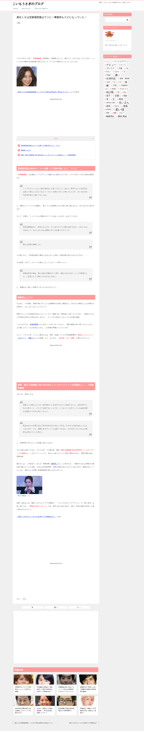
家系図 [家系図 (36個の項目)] (114, 89)
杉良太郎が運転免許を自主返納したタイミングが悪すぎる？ (23, 710)
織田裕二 (54, 464)
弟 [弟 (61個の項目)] (118, 92)
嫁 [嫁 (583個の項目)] (107, 85)
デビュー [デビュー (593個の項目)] (111, 64)
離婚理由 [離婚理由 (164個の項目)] (110, 116)
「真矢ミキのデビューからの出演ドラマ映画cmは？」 (37, 516)
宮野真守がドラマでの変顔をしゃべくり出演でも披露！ (23, 689)
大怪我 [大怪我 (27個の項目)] (108, 82)
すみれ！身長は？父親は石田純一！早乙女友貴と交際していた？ (45, 710)
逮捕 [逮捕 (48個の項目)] (114, 113)
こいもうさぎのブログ (28, 3)
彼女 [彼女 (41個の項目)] (125, 92)
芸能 (18, 23)
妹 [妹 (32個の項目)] (114, 82)
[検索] (117, 20)
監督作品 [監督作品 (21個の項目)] (117, 106)
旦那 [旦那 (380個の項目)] (117, 95)
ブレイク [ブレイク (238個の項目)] (110, 68)
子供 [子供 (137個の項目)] (115, 85)
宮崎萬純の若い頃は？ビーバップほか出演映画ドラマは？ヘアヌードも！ (66, 689)
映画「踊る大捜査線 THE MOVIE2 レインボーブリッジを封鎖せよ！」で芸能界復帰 (48, 155)
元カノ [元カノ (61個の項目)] (108, 71)
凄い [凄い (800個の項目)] (117, 75)
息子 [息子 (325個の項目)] (108, 95)
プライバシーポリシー (41, 8)
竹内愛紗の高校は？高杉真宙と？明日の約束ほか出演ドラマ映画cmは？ (45, 689)
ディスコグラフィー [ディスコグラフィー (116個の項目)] (122, 61)
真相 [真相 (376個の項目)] (125, 106)
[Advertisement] (56, 39)
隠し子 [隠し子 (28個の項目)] (122, 113)
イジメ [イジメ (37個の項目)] (108, 61)
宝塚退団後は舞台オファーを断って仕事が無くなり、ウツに (40, 145)
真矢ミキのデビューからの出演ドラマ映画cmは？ (83, 723)
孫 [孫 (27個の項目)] (106, 89)
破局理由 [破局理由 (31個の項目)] (108, 109)
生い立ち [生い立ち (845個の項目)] (124, 102)
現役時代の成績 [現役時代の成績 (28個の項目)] (110, 102)
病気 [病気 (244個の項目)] (108, 106)
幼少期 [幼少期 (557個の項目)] (110, 92)
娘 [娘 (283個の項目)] (126, 82)
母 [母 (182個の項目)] (107, 99)
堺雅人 (30, 338)
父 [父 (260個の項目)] (113, 99)
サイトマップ (26, 8)
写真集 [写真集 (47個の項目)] (108, 75)
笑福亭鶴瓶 (34, 324)
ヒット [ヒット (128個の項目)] (123, 65)
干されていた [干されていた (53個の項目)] (124, 89)
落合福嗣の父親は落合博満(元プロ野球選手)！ (66, 709)
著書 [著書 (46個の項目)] (107, 113)
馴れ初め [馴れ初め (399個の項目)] (122, 116)
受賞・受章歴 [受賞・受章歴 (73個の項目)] (124, 78)
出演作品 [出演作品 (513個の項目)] (111, 78)
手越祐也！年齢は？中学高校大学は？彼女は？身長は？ (88, 710)
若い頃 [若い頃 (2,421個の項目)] (119, 109)
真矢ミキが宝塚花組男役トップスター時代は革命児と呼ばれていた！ (34, 723)
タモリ (20, 338)
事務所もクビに (26, 150)
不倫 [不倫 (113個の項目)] (120, 68)
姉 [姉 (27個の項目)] (120, 82)
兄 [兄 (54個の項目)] (124, 71)
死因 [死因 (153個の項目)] (125, 96)
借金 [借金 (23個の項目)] (127, 68)
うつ (24, 599)
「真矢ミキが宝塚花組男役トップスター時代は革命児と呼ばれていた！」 (44, 92)
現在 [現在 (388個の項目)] (121, 99)
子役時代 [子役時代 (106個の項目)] (124, 85)
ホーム (16, 8)
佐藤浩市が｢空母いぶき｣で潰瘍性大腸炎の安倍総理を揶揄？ (88, 689)
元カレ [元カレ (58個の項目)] (117, 71)
